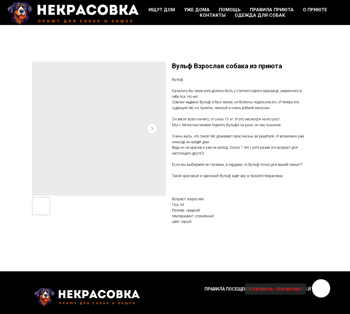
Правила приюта (272, 9)
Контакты (213, 15)
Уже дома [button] (197, 9)
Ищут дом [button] (162, 9)
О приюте (315, 9)
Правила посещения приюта (239, 289)
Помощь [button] (230, 9)
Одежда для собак (260, 15)
